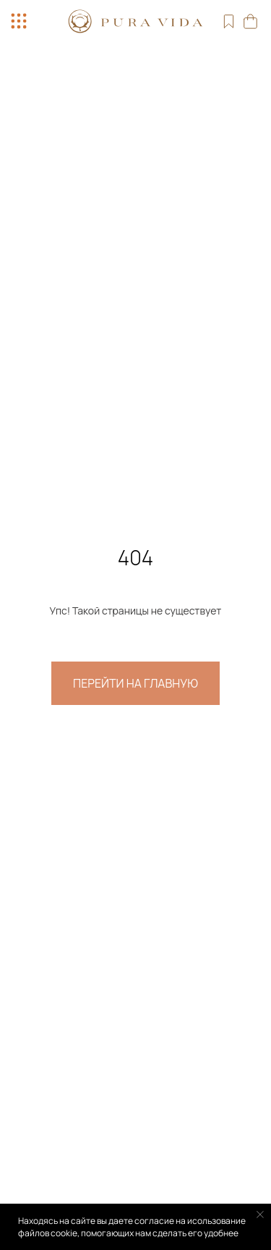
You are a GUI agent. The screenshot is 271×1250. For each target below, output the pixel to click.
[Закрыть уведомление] (260, 1214)
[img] (136, 21)
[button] (19, 21)
